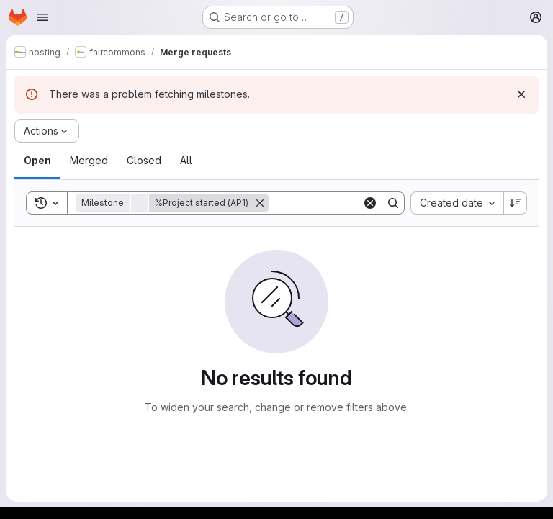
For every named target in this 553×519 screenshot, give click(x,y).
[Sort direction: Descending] (515, 203)
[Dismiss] (521, 94)
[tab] (37, 161)
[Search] (357, 203)
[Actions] (46, 131)
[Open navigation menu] (42, 17)
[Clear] (370, 203)
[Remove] (260, 203)
